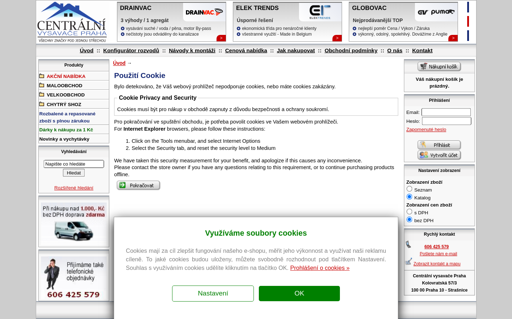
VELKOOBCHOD (62, 94)
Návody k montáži (192, 50)
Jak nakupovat (296, 50)
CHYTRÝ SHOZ (60, 104)
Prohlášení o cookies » (320, 268)
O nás (394, 50)
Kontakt (422, 50)
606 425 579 (436, 246)
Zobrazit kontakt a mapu (436, 263)
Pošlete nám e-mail (438, 253)
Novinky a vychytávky (64, 139)
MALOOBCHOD (60, 85)
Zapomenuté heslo (426, 129)
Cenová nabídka (246, 50)
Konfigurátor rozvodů (131, 50)
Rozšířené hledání (73, 187)
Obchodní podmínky (350, 50)
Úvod (86, 50)
